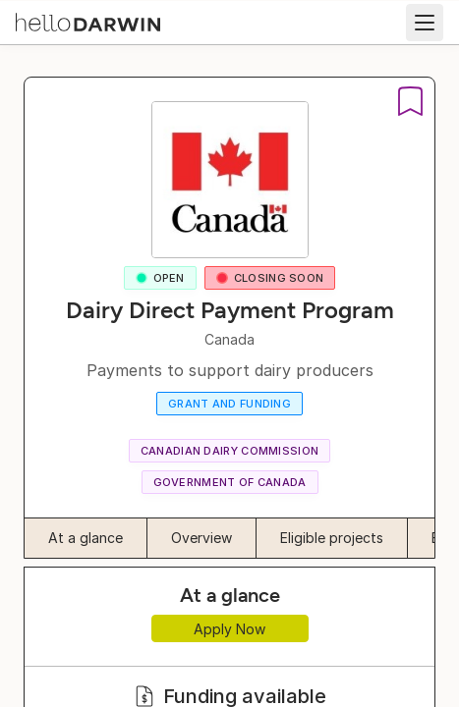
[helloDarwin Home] (88, 20)
